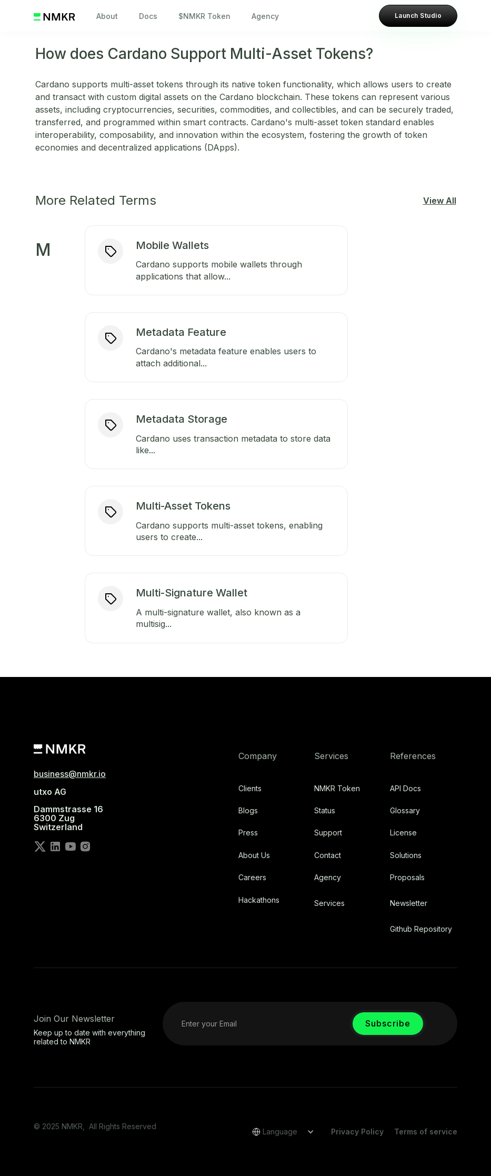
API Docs (405, 788)
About (107, 16)
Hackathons (258, 900)
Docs (148, 16)
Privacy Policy (357, 1131)
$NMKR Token (204, 16)
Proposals (407, 877)
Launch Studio (418, 15)
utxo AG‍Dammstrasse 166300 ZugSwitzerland (68, 810)
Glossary (405, 810)
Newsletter (408, 903)
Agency (265, 16)
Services (329, 903)
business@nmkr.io (70, 774)
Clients (250, 788)
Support (328, 833)
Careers (252, 877)
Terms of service (425, 1131)
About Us (254, 855)
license (403, 833)
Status (324, 810)
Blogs (248, 810)
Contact (327, 855)
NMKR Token (337, 788)
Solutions (406, 855)
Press (248, 833)
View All (439, 200)
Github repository (421, 929)
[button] (279, 1131)
